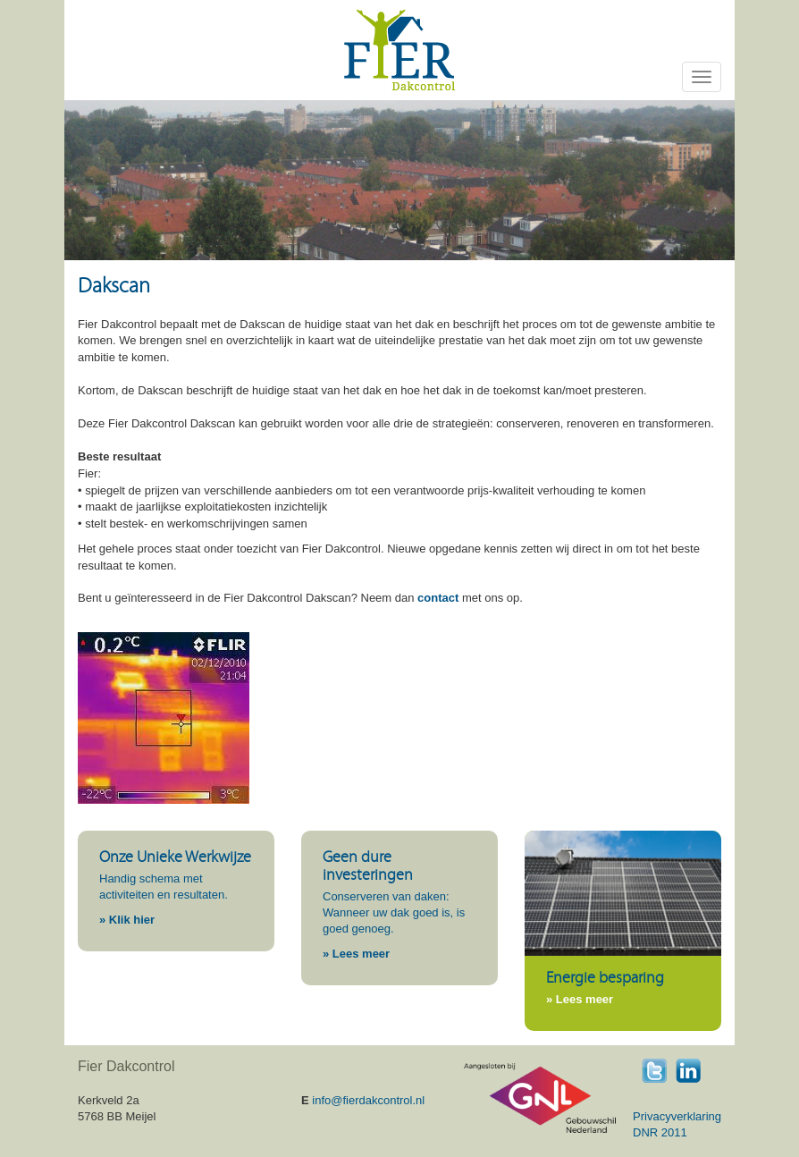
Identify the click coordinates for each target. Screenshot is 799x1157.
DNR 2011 (660, 1132)
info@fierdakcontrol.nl (368, 1100)
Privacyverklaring (677, 1116)
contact (437, 597)
